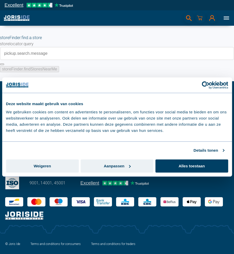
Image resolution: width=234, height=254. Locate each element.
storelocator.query (17, 43)
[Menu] (226, 18)
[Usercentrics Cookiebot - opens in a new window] (205, 85)
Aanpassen (117, 166)
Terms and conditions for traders (113, 244)
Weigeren (42, 166)
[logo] (17, 18)
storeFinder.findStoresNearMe (29, 69)
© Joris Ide (12, 244)
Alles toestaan (192, 166)
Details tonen (205, 150)
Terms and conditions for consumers (55, 244)
